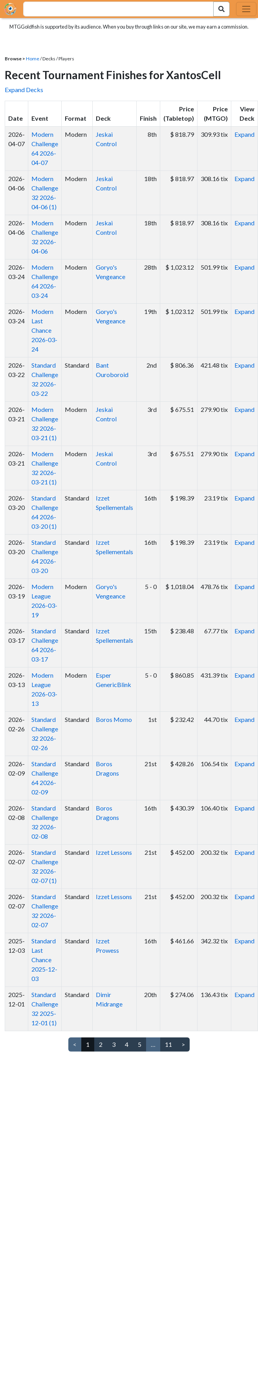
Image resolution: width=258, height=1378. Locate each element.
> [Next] (183, 1044)
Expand (244, 134)
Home (32, 59)
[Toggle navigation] (246, 9)
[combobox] (113, 9)
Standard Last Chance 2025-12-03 (44, 959)
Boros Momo (114, 719)
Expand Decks (24, 89)
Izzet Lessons (114, 852)
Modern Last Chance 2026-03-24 (44, 330)
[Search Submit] (221, 9)
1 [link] (88, 1044)
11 (168, 1044)
